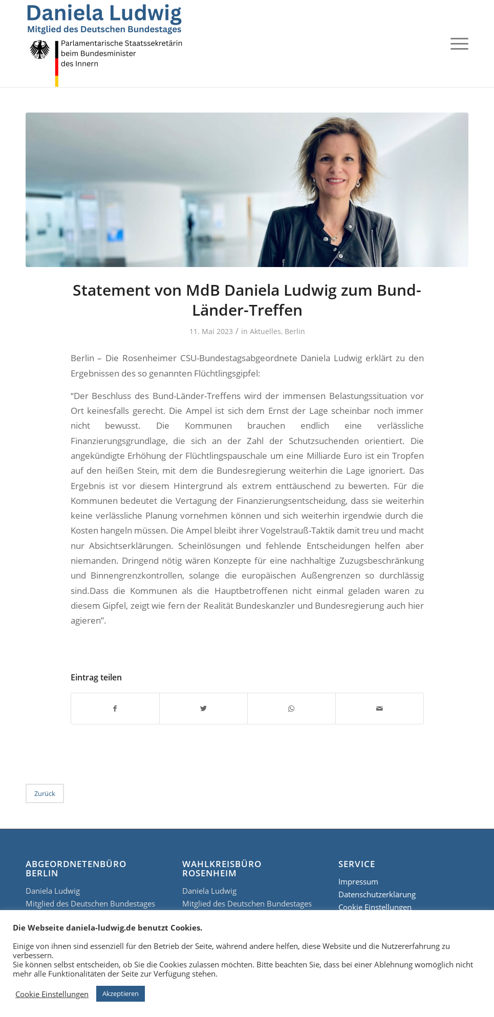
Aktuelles (265, 331)
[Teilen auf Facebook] (115, 708)
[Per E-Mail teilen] (379, 708)
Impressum (358, 881)
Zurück (44, 793)
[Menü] (456, 43)
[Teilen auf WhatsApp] (291, 708)
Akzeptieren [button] (120, 993)
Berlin (295, 331)
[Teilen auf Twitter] (203, 708)
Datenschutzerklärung (377, 894)
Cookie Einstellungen (375, 907)
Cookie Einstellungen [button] (52, 994)
